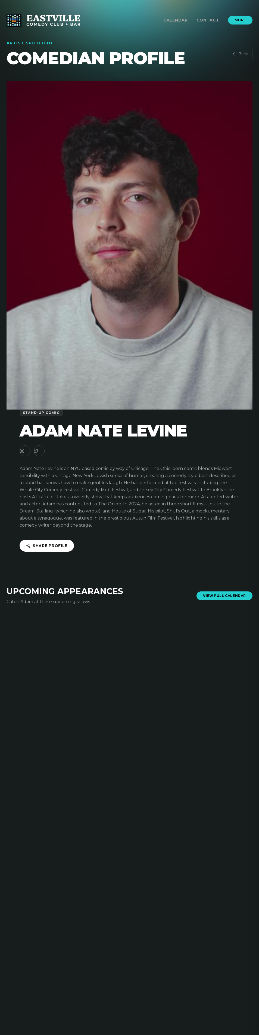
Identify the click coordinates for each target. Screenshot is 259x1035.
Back (240, 53)
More (240, 20)
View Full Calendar (224, 596)
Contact (207, 20)
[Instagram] (25, 450)
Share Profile (46, 545)
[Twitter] (39, 450)
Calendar (175, 20)
